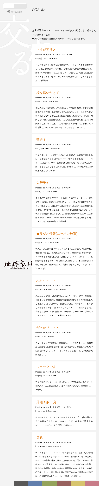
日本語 (9, 6)
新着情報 (22, 484)
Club (92, 484)
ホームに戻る (17, 12)
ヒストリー (50, 484)
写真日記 (79, 484)
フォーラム (7, 484)
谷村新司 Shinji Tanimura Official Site (19, 223)
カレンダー (65, 484)
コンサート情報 (13, 242)
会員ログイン (13, 253)
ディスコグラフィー (35, 484)
